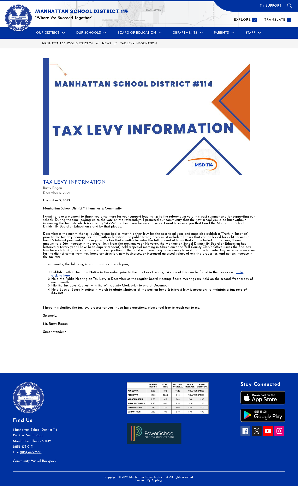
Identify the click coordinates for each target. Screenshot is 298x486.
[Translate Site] (277, 20)
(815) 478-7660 (31, 452)
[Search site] (289, 5)
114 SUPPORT (270, 5)
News (106, 43)
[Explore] (245, 20)
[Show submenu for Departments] (185, 32)
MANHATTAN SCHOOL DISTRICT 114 (67, 43)
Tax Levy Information (138, 43)
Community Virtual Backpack (34, 461)
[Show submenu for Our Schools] (88, 32)
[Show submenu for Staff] (250, 32)
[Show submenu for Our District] (47, 32)
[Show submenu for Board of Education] (136, 32)
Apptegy (157, 480)
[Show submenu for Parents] (221, 32)
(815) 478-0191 (23, 447)
